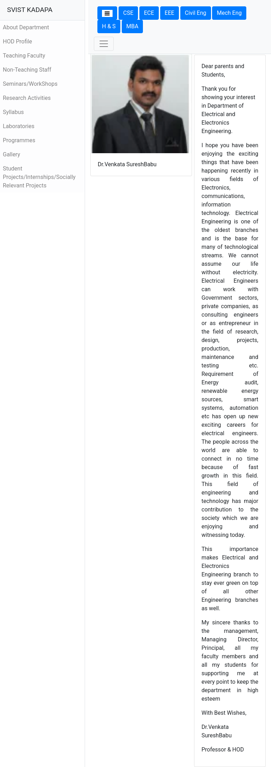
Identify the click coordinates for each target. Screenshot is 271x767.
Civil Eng (195, 13)
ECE (149, 13)
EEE (169, 13)
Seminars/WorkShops (30, 83)
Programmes (19, 140)
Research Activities (27, 98)
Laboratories (19, 126)
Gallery (11, 154)
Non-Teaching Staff (27, 69)
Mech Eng (229, 13)
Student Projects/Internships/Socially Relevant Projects (39, 177)
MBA (132, 26)
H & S (109, 26)
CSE (128, 13)
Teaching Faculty (24, 55)
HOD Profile (17, 41)
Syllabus (13, 112)
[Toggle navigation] (104, 44)
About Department (26, 27)
